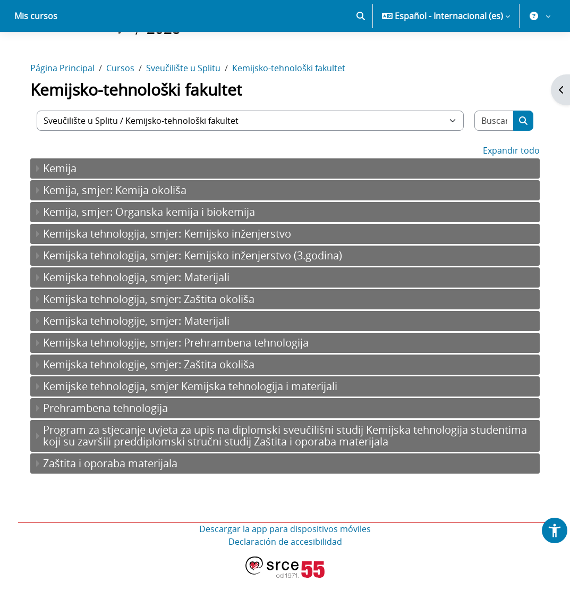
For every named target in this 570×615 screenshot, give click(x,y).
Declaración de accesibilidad (285, 579)
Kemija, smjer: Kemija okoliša (122, 227)
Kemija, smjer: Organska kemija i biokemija (156, 249)
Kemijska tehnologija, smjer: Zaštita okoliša (156, 336)
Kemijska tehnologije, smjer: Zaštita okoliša (156, 401)
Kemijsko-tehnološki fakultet (296, 105)
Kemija (67, 205)
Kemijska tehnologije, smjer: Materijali (143, 358)
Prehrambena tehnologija (112, 445)
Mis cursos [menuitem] (35, 53)
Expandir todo (503, 187)
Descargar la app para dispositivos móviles (285, 566)
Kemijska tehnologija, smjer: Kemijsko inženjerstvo (174, 271)
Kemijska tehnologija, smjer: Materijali (143, 314)
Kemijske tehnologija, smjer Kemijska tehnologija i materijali (197, 423)
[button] (360, 53)
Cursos (128, 105)
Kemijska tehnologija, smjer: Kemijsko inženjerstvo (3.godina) (200, 292)
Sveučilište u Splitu (191, 105)
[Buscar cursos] (488, 158)
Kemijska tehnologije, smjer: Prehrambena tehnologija (183, 380)
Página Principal (70, 105)
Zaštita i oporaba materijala (117, 500)
